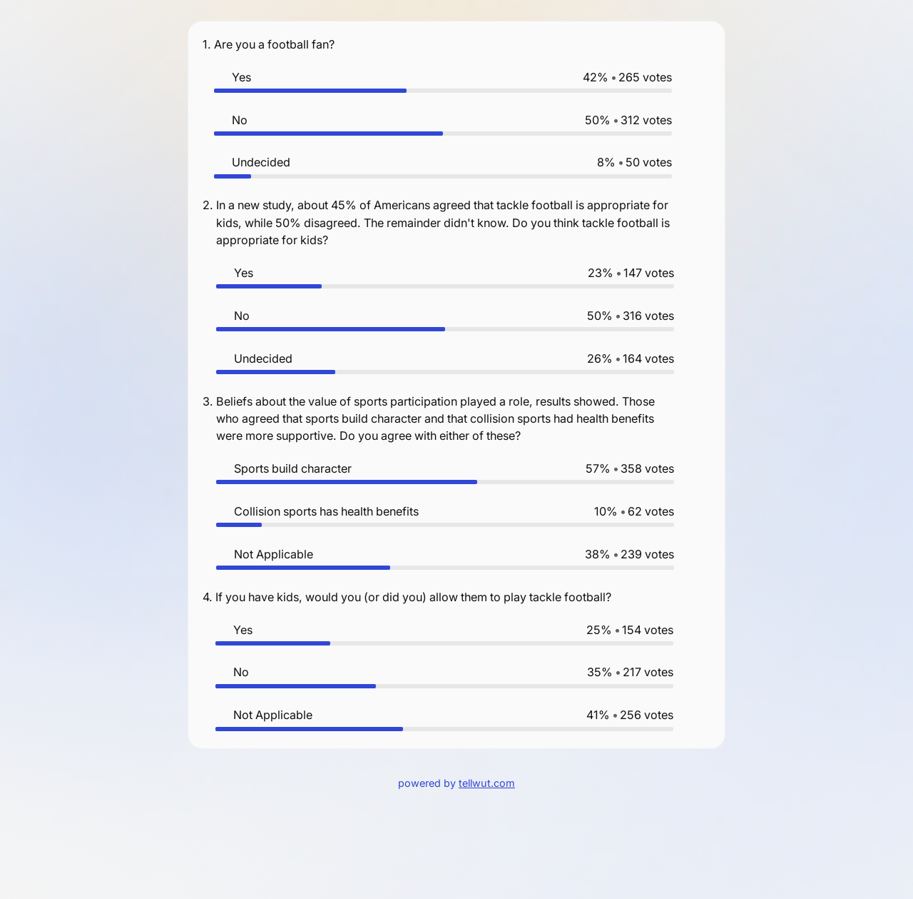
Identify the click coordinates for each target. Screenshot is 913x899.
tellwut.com (487, 783)
